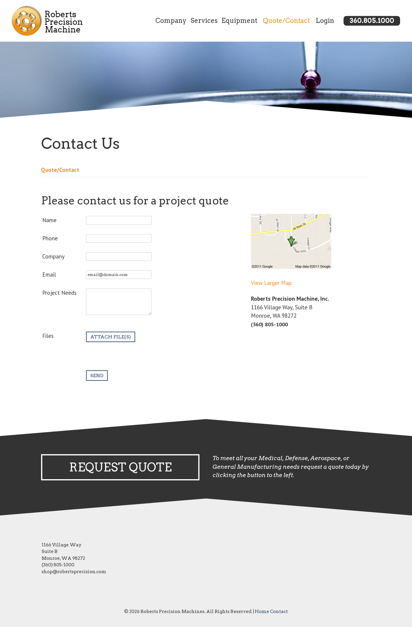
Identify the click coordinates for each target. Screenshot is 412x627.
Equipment (239, 20)
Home (262, 611)
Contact (279, 611)
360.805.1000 (371, 20)
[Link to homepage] (54, 21)
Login (325, 20)
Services (204, 20)
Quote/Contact (286, 20)
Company (170, 20)
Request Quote (120, 467)
